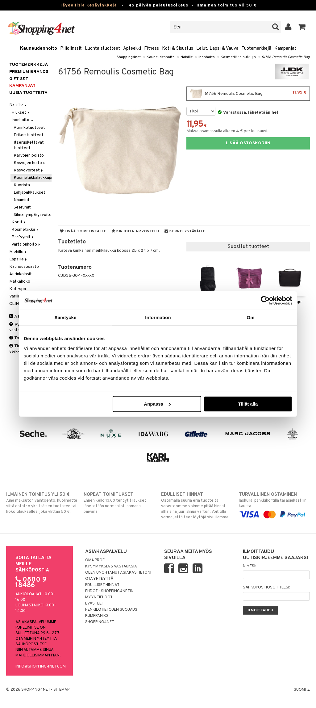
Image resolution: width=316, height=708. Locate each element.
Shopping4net (129, 57)
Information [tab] (158, 317)
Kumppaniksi (97, 615)
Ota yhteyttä (99, 578)
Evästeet (94, 603)
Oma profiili (97, 560)
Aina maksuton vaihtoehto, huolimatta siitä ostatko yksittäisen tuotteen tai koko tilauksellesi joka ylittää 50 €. (41, 502)
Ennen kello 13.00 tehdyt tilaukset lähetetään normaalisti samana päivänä (119, 502)
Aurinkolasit (20, 274)
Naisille (187, 57)
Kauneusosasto (24, 266)
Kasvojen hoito (30, 163)
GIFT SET (18, 79)
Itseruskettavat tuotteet (29, 145)
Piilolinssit (71, 49)
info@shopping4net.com (40, 666)
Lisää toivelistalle (83, 231)
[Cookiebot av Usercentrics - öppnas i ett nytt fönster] (265, 300)
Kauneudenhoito (38, 49)
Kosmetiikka (25, 229)
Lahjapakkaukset (29, 192)
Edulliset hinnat (102, 585)
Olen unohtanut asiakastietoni (118, 572)
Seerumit (22, 207)
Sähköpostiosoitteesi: (266, 587)
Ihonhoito (206, 57)
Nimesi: (249, 566)
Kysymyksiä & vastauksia (111, 566)
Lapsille (18, 259)
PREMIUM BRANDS (28, 71)
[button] (302, 27)
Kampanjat (285, 49)
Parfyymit (23, 237)
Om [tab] (250, 317)
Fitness (151, 49)
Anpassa (157, 403)
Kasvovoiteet (29, 170)
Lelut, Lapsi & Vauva (217, 49)
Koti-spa (17, 289)
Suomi (302, 689)
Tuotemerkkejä (256, 49)
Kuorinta (22, 185)
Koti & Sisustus (177, 49)
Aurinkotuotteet (29, 127)
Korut (19, 222)
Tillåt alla (248, 403)
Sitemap (61, 689)
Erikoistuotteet (29, 135)
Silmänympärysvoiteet (32, 214)
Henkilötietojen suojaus (111, 609)
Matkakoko (19, 281)
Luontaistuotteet (102, 49)
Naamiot (22, 200)
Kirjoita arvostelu (135, 231)
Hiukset (20, 112)
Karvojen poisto (29, 155)
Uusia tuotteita (28, 92)
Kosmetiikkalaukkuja (238, 57)
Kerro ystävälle (185, 231)
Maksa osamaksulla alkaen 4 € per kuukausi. (227, 131)
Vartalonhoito (26, 244)
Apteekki (132, 49)
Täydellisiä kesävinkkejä (88, 5)
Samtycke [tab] (66, 317)
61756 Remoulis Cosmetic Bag (286, 57)
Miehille (18, 252)
